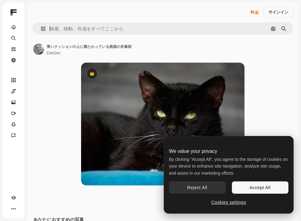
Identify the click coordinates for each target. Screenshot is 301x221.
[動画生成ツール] (13, 113)
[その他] (13, 209)
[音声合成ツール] (13, 124)
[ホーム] (13, 27)
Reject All (197, 187)
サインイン (278, 12)
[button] (40, 28)
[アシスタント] (13, 135)
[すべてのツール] (13, 80)
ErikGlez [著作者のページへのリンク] (54, 53)
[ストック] (13, 49)
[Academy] (13, 198)
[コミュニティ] (13, 60)
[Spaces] (13, 91)
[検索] (13, 38)
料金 (254, 12)
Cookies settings (228, 202)
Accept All (260, 187)
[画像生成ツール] (13, 102)
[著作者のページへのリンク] (38, 49)
